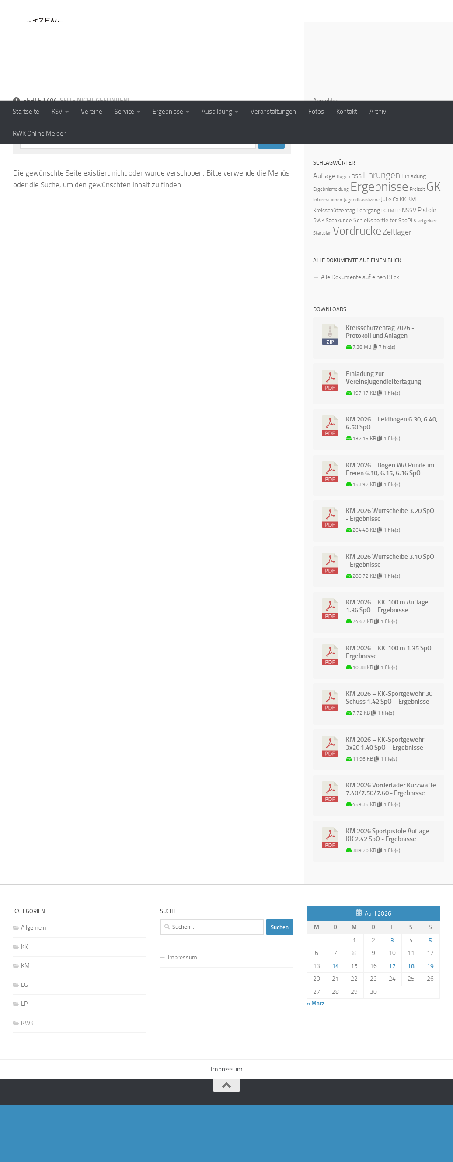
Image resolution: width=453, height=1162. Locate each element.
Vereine (91, 112)
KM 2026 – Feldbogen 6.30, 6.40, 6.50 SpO (392, 480)
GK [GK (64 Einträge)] (433, 243)
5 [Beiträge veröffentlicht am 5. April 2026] (430, 997)
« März (315, 1060)
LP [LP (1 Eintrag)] (398, 267)
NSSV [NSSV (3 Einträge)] (409, 267)
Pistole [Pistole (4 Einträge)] (427, 267)
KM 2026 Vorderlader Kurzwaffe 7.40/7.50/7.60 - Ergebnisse (391, 846)
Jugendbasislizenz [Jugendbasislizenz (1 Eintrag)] (362, 257)
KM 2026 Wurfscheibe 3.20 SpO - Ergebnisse (390, 571)
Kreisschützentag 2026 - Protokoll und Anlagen (380, 389)
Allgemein (33, 984)
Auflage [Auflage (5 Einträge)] (324, 232)
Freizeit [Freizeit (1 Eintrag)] (417, 246)
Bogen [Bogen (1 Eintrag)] (343, 233)
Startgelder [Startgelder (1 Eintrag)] (425, 278)
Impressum (182, 1014)
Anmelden (325, 157)
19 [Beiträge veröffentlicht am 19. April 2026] (430, 1023)
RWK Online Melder (39, 133)
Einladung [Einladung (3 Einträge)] (413, 233)
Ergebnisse (168, 112)
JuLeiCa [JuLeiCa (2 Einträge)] (389, 256)
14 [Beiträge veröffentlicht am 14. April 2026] (335, 1023)
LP (24, 1060)
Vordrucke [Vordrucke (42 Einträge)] (357, 288)
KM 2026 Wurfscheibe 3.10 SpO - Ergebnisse (390, 617)
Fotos (316, 112)
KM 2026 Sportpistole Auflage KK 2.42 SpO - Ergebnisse (387, 892)
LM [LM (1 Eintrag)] (391, 267)
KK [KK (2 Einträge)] (403, 256)
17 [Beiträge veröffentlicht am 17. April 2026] (392, 1023)
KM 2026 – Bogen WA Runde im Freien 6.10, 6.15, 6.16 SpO (390, 526)
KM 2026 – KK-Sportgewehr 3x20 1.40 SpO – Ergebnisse (385, 800)
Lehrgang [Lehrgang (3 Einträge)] (368, 267)
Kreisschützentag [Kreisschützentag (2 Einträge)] (334, 267)
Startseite (26, 112)
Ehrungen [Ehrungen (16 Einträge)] (381, 231)
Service (124, 112)
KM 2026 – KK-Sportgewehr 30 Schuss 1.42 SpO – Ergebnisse (389, 754)
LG (24, 1042)
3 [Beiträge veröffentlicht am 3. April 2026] (392, 997)
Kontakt (346, 112)
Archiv (377, 112)
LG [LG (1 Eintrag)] (384, 267)
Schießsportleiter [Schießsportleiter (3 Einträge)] (375, 277)
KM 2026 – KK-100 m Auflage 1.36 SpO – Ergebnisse (387, 663)
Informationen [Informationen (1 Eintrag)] (327, 257)
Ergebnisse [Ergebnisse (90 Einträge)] (379, 243)
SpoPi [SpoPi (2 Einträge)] (405, 277)
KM (25, 1022)
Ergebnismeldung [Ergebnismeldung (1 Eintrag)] (331, 246)
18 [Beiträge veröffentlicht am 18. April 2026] (411, 1023)
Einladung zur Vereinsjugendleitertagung (383, 434)
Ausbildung (217, 112)
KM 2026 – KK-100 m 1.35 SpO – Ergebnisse (391, 709)
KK (24, 1004)
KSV (57, 112)
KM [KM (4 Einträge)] (411, 256)
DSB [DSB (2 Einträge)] (357, 233)
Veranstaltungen (273, 112)
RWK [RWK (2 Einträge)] (318, 277)
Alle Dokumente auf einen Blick (360, 334)
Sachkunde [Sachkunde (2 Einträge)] (339, 277)
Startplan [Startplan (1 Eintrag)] (322, 290)
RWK (27, 1080)
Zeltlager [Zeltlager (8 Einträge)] (397, 289)
